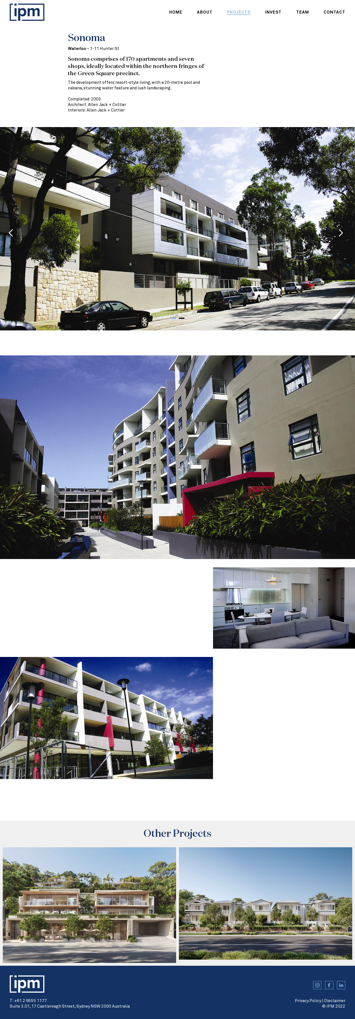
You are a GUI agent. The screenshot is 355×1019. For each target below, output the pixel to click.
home (175, 12)
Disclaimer (334, 1001)
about (204, 12)
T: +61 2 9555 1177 (28, 1001)
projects (238, 12)
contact (334, 12)
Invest (273, 12)
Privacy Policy (308, 1001)
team (302, 12)
